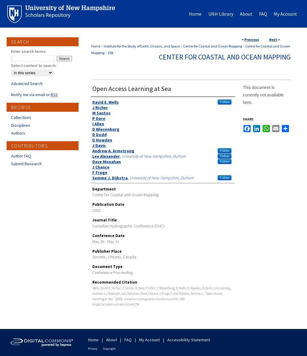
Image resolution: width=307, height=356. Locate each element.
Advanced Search (27, 83)
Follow (224, 102)
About (111, 339)
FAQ (128, 339)
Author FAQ (21, 156)
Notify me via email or (34, 94)
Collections (21, 117)
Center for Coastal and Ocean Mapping (212, 46)
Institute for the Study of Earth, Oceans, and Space (142, 46)
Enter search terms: (28, 51)
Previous (251, 39)
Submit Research (26, 163)
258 (110, 52)
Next (273, 39)
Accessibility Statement (188, 339)
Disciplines (20, 125)
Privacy (92, 349)
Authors (18, 133)
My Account (149, 339)
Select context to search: (33, 65)
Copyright (109, 349)
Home (95, 46)
